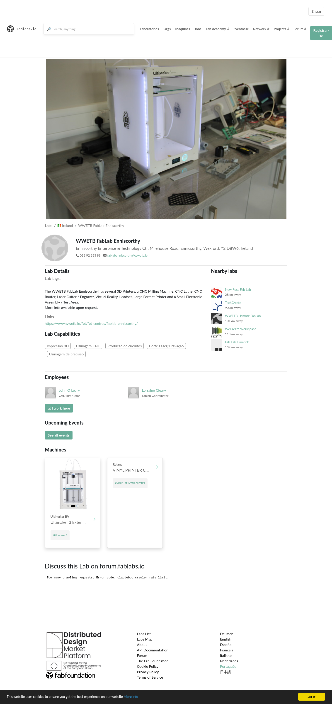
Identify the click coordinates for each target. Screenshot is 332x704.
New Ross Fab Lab (238, 289)
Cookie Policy (147, 666)
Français (226, 650)
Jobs (197, 29)
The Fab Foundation (153, 661)
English (225, 639)
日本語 (225, 672)
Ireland (65, 225)
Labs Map (144, 639)
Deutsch (226, 633)
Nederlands (229, 661)
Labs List (144, 633)
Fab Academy (217, 29)
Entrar (316, 11)
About (142, 644)
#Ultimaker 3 (60, 535)
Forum (299, 29)
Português (228, 666)
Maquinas (182, 29)
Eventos (240, 29)
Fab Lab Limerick (237, 342)
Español (226, 644)
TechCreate (233, 303)
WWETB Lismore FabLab (243, 316)
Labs (48, 225)
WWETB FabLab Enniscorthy (101, 225)
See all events (59, 435)
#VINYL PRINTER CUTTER (130, 483)
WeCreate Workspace (240, 329)
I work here (59, 408)
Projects (281, 29)
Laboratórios (149, 29)
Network (261, 29)
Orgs (167, 29)
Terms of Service (150, 677)
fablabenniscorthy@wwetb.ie (127, 255)
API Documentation (152, 650)
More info (139, 697)
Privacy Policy (148, 672)
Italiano (226, 655)
